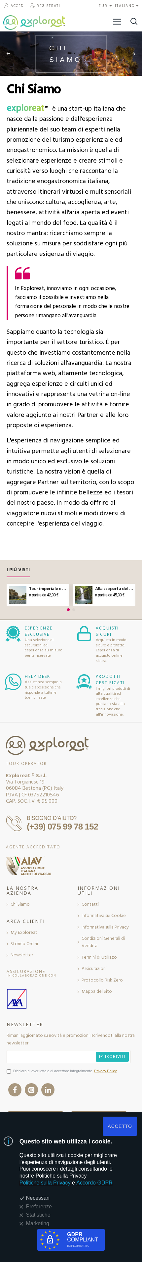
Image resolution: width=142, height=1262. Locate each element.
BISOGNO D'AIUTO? (52, 818)
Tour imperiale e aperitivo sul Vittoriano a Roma (48, 589)
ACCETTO (120, 1126)
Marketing (37, 1223)
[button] (68, 609)
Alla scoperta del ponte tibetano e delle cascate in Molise (114, 589)
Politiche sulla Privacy (45, 1183)
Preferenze (39, 1206)
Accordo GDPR (94, 1183)
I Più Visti (18, 570)
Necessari (38, 1198)
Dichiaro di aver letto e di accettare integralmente (62, 1071)
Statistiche (38, 1215)
